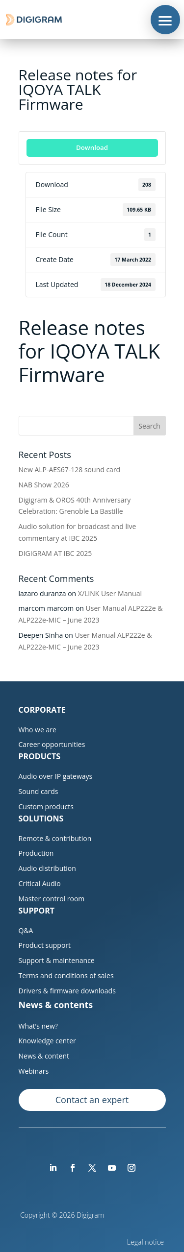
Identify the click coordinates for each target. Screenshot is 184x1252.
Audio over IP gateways (56, 776)
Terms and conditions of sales (66, 975)
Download (92, 147)
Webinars (34, 1071)
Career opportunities (52, 744)
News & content (44, 1055)
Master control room (52, 898)
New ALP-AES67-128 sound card (70, 469)
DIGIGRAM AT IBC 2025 (55, 553)
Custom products (46, 806)
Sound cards (38, 791)
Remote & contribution (55, 838)
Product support (45, 945)
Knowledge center (47, 1040)
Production (36, 853)
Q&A (26, 930)
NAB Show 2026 (44, 484)
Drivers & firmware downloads (67, 990)
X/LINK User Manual (110, 593)
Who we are (37, 729)
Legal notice (146, 1242)
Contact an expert (92, 1100)
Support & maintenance (57, 960)
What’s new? (38, 1026)
